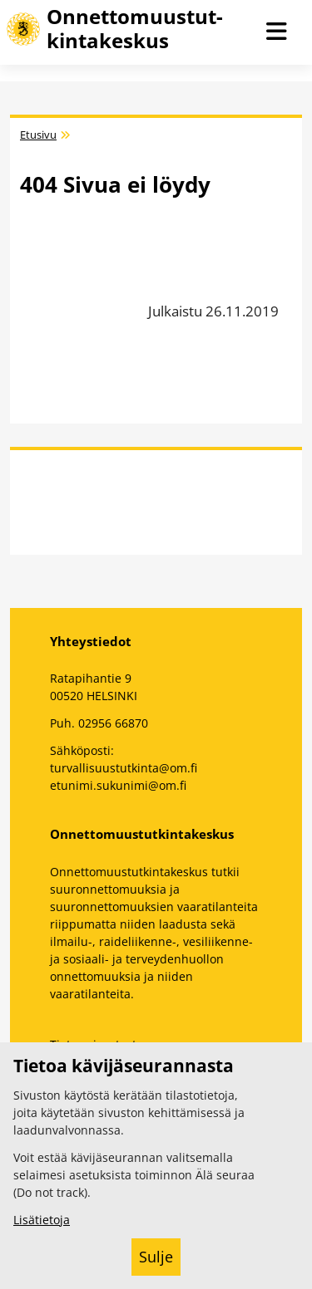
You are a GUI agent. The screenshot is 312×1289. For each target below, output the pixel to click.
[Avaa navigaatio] (277, 32)
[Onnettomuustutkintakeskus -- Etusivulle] (131, 28)
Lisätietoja (41, 1220)
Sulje (156, 1257)
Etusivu (38, 135)
